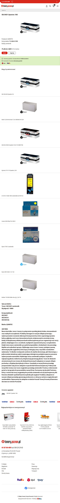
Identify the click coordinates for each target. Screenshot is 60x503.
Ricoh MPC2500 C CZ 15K (8, 272)
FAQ (3, 471)
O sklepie (4, 464)
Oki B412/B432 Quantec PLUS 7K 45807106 (12, 145)
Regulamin (4, 466)
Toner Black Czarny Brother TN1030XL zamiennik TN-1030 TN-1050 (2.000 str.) (9, 426)
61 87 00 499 (6, 2)
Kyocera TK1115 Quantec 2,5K (9, 170)
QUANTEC (10, 39)
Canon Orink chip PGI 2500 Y (8, 221)
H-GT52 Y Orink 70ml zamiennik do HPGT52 (12, 196)
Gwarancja (34, 466)
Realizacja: (37, 498)
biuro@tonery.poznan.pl (8, 457)
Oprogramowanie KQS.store (24, 498)
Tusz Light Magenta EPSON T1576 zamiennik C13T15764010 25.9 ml (45, 426)
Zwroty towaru (5, 473)
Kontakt (4, 469)
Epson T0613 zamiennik (7, 246)
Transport (34, 471)
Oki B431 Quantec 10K (12, 393)
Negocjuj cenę (35, 469)
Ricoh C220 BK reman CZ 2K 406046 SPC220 (13, 119)
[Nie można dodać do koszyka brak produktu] (4, 53)
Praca (33, 464)
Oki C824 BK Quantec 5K (8, 94)
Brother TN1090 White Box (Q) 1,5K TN (11, 297)
